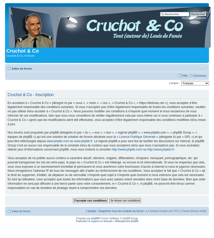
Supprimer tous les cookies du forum (121, 210)
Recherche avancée (194, 17)
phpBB (95, 218)
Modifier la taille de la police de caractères (202, 67)
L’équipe (91, 210)
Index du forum (22, 68)
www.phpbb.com (58, 141)
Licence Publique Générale (137, 137)
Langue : (174, 82)
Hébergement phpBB (126, 221)
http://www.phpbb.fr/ (160, 149)
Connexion (199, 75)
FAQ (185, 75)
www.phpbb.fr (83, 141)
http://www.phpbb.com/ (127, 149)
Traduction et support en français (94, 221)
